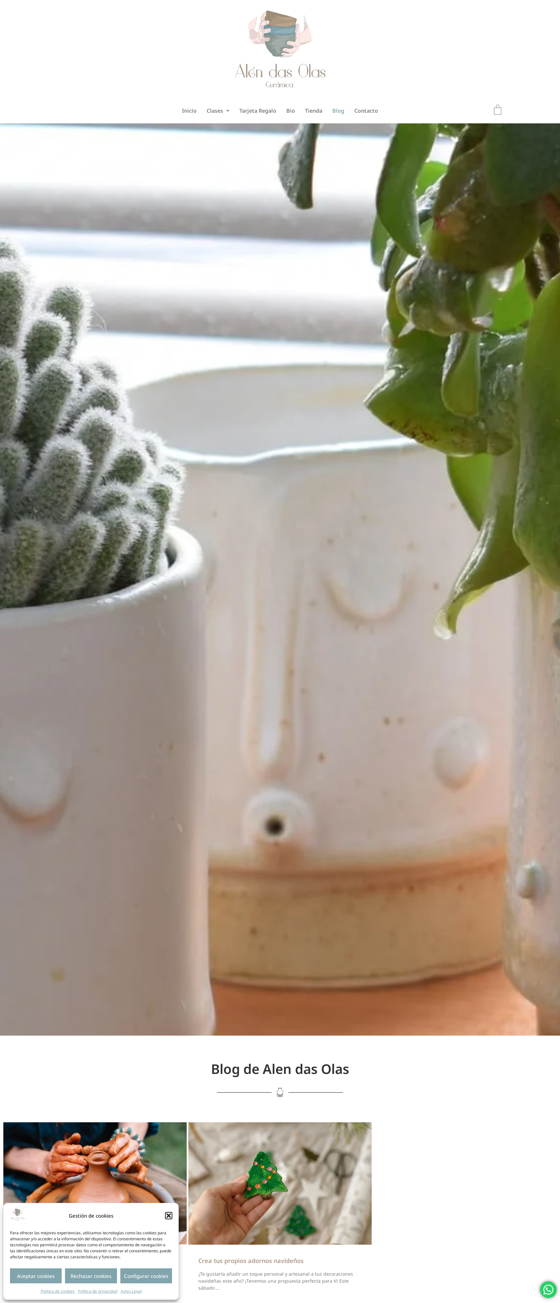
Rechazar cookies (91, 1276)
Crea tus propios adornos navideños (251, 1261)
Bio (290, 110)
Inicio (189, 110)
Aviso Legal (131, 1291)
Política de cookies (58, 1291)
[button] (168, 1215)
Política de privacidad (97, 1291)
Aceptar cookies (36, 1276)
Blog (338, 110)
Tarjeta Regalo (257, 110)
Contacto (366, 110)
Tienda (313, 110)
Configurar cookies (146, 1276)
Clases (218, 110)
